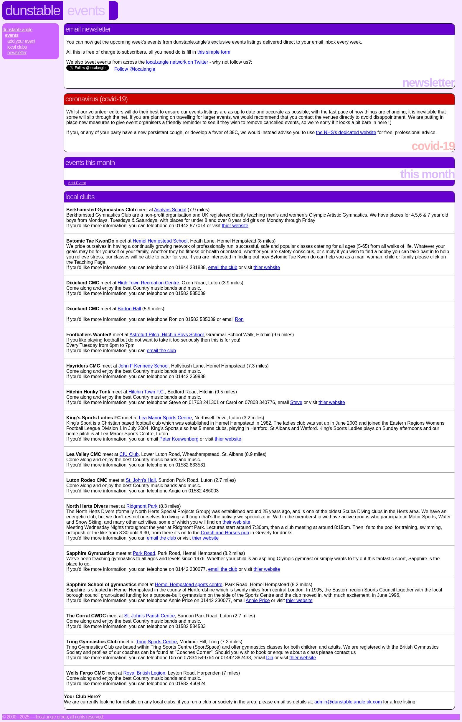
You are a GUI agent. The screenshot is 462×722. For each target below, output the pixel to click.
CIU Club (129, 454)
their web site (236, 522)
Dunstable (32, 10)
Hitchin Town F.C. (146, 391)
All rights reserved (86, 716)
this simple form (213, 52)
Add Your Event (21, 41)
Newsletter (17, 52)
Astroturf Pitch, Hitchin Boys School (167, 334)
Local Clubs (17, 47)
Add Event (77, 183)
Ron (239, 319)
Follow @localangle (134, 69)
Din (269, 657)
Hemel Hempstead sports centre (188, 584)
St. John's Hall (141, 480)
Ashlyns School (170, 209)
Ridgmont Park (142, 506)
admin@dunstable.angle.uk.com (348, 701)
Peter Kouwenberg (179, 438)
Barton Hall (129, 308)
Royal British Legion (144, 672)
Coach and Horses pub (225, 532)
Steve (296, 402)
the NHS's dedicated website (346, 132)
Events (86, 10)
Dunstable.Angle (17, 29)
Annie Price (258, 600)
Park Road (144, 553)
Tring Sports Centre (156, 641)
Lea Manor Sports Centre (165, 417)
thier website (235, 225)
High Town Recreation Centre (148, 282)
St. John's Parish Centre (149, 615)
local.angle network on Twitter (177, 62)
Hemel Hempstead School (160, 240)
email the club (222, 267)
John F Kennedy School (143, 365)
